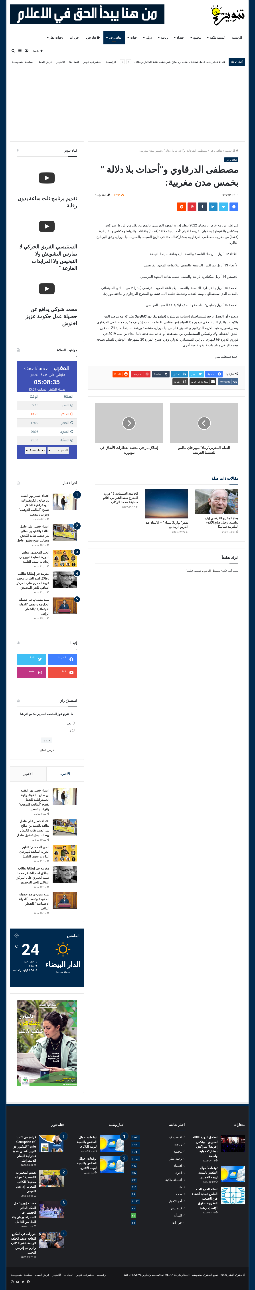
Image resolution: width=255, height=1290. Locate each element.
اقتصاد (180, 37)
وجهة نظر (176, 1158)
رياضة (164, 37)
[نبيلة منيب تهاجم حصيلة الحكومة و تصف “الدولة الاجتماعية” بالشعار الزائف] (65, 605)
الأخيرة (65, 774)
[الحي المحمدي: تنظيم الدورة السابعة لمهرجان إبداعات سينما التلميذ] (65, 558)
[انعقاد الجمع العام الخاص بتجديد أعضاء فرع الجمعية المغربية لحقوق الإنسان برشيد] (233, 1195)
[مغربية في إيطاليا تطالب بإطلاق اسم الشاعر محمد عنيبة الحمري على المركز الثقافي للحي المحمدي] (65, 580)
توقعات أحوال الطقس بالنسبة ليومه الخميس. (207, 1172)
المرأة (178, 1215)
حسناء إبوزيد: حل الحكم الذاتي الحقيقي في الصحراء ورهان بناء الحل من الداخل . (24, 1212)
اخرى (178, 1173)
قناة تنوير (92, 37)
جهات (133, 37)
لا (70, 730)
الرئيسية (237, 37)
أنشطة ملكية (217, 37)
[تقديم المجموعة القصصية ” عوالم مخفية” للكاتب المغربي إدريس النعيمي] (51, 1178)
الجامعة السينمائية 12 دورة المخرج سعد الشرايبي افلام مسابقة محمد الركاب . (120, 498)
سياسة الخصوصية (22, 62)
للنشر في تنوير (92, 62)
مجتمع (197, 37)
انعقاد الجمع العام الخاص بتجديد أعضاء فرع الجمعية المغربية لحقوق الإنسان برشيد (204, 1198)
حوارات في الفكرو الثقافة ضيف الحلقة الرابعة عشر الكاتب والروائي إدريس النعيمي (23, 1243)
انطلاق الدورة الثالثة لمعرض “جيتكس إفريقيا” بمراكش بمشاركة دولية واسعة (204, 1146)
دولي (149, 37)
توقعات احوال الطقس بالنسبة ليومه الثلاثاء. (86, 1141)
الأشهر (28, 774)
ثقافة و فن (115, 37)
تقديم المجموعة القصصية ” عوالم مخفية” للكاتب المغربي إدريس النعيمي (25, 1182)
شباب (178, 1187)
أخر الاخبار (175, 1201)
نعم (69, 723)
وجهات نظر (56, 37)
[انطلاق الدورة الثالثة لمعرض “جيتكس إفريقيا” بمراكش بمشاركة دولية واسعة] (233, 1143)
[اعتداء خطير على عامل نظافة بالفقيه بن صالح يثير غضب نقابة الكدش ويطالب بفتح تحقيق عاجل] (65, 532)
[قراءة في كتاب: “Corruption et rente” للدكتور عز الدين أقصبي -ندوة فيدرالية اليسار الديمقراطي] (51, 1143)
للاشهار (60, 62)
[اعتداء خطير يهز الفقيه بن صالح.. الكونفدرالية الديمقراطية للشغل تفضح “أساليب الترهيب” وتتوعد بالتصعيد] (65, 502)
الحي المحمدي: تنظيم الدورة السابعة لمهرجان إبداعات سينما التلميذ (34, 557)
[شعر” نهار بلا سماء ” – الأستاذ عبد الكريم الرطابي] (166, 503)
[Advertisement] (127, 104)
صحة (179, 1194)
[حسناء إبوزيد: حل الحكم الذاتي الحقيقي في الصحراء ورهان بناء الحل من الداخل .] (51, 1209)
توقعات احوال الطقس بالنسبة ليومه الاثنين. (86, 1163)
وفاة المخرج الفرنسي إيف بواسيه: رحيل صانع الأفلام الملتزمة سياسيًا (221, 522)
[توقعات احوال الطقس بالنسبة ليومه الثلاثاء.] (112, 1143)
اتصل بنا (74, 62)
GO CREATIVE (133, 1274)
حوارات (74, 37)
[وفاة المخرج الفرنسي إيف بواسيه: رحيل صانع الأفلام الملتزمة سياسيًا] (216, 501)
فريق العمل (45, 62)
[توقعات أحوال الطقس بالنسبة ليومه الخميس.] (233, 1174)
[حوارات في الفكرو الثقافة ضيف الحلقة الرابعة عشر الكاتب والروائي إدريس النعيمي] (51, 1240)
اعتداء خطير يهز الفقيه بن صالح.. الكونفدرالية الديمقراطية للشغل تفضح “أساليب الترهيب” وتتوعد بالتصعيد (34, 505)
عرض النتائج (47, 750)
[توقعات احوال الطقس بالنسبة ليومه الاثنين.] (112, 1164)
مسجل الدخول (211, 570)
